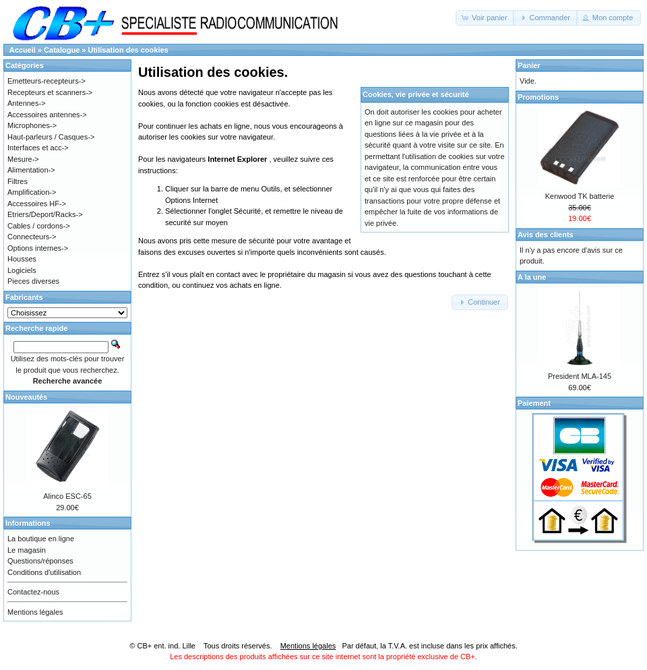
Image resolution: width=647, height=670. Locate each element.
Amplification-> (31, 192)
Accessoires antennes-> (47, 115)
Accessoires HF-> (36, 204)
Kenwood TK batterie (580, 196)
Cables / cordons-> (38, 226)
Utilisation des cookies (128, 50)
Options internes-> (37, 248)
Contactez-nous (33, 592)
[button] (486, 18)
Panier (529, 65)
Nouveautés (26, 397)
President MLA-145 (579, 376)
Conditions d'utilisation (44, 572)
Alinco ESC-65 (67, 496)
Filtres (17, 181)
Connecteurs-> (31, 237)
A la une (532, 277)
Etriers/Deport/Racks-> (45, 214)
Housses (21, 259)
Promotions (538, 97)
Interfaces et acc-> (38, 148)
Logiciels (21, 270)
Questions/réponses (40, 561)
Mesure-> (23, 159)
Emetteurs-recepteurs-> (46, 81)
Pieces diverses (33, 281)
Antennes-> (26, 103)
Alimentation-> (31, 170)
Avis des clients (546, 235)
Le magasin (26, 550)
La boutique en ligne (40, 539)
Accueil (22, 50)
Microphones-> (32, 125)
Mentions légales (35, 612)
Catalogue (62, 50)
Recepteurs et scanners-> (49, 92)
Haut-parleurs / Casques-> (50, 137)
